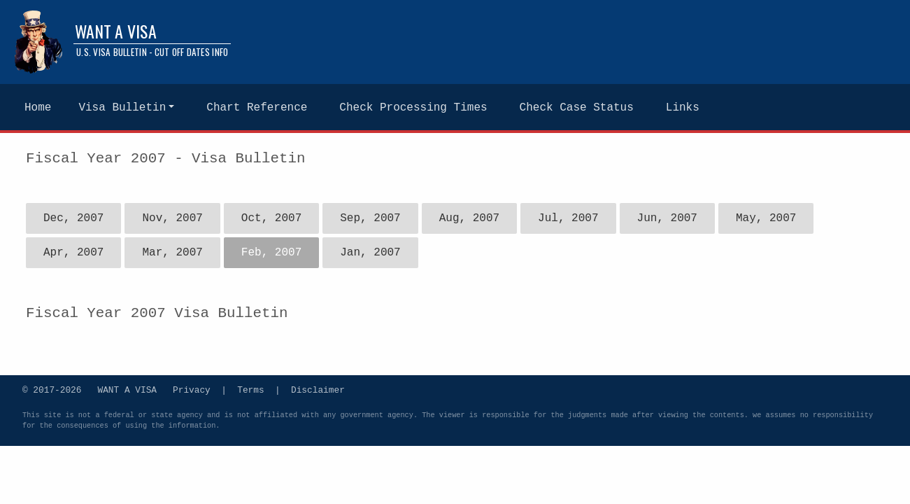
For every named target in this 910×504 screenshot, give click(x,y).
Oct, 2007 (271, 218)
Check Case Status (577, 107)
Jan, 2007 (370, 252)
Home (37, 107)
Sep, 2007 (370, 218)
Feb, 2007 (271, 252)
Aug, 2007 (469, 218)
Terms (250, 389)
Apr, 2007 (73, 252)
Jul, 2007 (568, 218)
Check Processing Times (413, 107)
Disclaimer (318, 389)
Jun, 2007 (667, 218)
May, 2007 (766, 218)
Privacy (192, 389)
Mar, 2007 (172, 252)
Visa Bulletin (122, 107)
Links (682, 107)
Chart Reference (256, 107)
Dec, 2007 (73, 218)
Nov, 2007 (172, 218)
